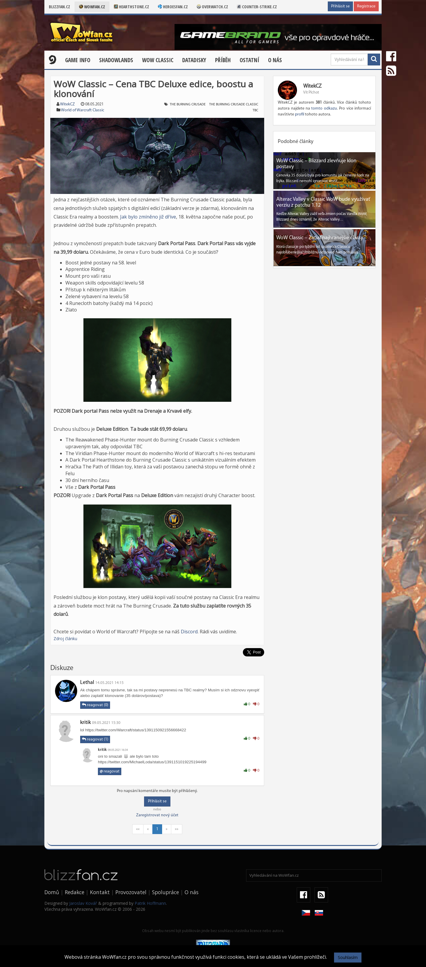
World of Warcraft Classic (82, 110)
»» (176, 829)
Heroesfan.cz (173, 6)
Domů (51, 892)
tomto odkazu (324, 108)
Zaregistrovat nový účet (157, 815)
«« (138, 829)
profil (299, 114)
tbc (255, 110)
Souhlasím (348, 957)
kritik (85, 722)
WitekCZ (67, 104)
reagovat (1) (95, 739)
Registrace (366, 6)
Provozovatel (130, 892)
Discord (189, 631)
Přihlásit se (340, 6)
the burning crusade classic (233, 104)
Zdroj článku (65, 638)
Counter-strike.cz (257, 6)
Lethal (87, 682)
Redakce (74, 892)
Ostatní (249, 60)
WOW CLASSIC (157, 60)
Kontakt (100, 892)
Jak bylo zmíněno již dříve (148, 216)
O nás (275, 60)
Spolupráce (165, 892)
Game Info (77, 60)
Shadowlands (116, 60)
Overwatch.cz (212, 6)
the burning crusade (188, 104)
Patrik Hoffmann (150, 903)
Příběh (223, 60)
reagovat (110, 771)
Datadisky (194, 60)
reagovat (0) (95, 705)
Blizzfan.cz (59, 6)
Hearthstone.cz (131, 6)
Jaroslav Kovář (83, 903)
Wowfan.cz (92, 6)
